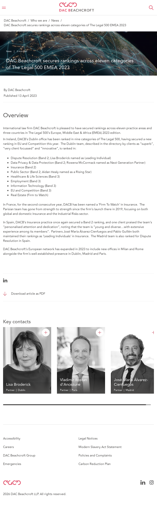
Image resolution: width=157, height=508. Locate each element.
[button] (151, 7)
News (55, 20)
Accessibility (11, 438)
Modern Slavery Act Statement (100, 447)
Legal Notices (88, 438)
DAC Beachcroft (15, 20)
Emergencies (12, 464)
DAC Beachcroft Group (19, 455)
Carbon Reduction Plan (94, 464)
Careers (8, 447)
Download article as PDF (28, 293)
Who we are (39, 20)
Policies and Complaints (95, 455)
